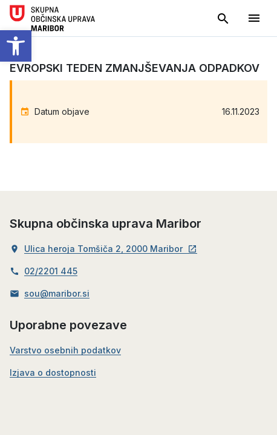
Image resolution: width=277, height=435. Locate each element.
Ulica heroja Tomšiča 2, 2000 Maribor (110, 249)
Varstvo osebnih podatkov (65, 350)
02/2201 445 (50, 271)
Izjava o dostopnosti (53, 373)
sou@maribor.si (57, 293)
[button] (15, 46)
